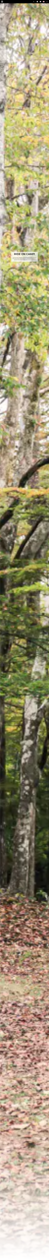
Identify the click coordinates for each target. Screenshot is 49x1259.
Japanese (43, 1)
